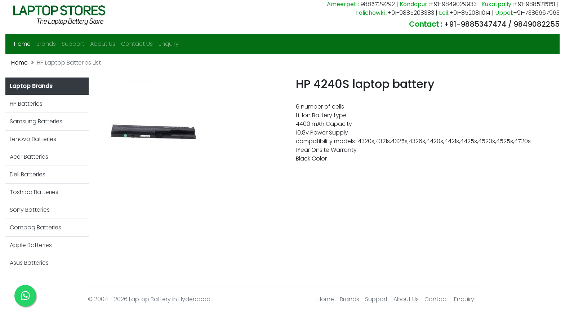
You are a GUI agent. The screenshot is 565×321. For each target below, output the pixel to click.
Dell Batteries (27, 174)
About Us (102, 44)
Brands (46, 44)
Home (24, 43)
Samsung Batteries (36, 121)
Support (73, 44)
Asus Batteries (29, 263)
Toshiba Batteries (34, 192)
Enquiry (169, 44)
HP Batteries (26, 104)
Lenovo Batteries (33, 139)
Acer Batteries (29, 157)
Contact (436, 299)
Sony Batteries (30, 210)
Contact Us (137, 44)
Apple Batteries (31, 245)
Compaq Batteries (35, 227)
